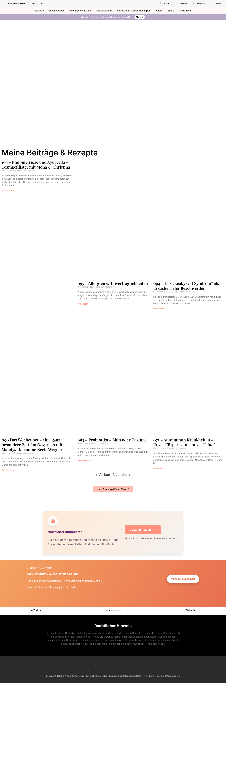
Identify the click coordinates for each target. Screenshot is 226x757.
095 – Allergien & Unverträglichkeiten (112, 283)
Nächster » (122, 475)
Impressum (115, 676)
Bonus (171, 10)
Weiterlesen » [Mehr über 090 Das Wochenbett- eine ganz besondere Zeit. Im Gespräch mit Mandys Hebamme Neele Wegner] (8, 470)
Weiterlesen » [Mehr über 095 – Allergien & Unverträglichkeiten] (83, 304)
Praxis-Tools (185, 10)
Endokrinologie (57, 10)
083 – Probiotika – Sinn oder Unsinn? (112, 440)
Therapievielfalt (104, 10)
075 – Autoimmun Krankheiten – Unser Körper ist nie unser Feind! (184, 442)
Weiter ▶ (191, 610)
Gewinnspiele (173, 676)
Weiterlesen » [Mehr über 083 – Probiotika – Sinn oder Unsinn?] (83, 460)
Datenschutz (129, 676)
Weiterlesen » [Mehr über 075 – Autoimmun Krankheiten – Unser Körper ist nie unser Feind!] (159, 468)
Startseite (40, 10)
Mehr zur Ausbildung (183, 578)
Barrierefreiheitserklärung (151, 676)
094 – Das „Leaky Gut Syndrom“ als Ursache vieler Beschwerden (186, 286)
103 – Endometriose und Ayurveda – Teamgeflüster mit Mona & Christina (36, 164)
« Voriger (102, 475)
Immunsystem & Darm (80, 10)
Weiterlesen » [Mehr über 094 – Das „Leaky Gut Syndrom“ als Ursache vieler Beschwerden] (159, 309)
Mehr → (139, 17)
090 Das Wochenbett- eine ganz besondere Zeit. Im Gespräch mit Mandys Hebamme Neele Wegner (32, 444)
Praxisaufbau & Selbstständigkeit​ (133, 10)
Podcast (159, 10)
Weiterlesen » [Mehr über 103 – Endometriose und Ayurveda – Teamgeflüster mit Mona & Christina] (8, 190)
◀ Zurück (35, 610)
